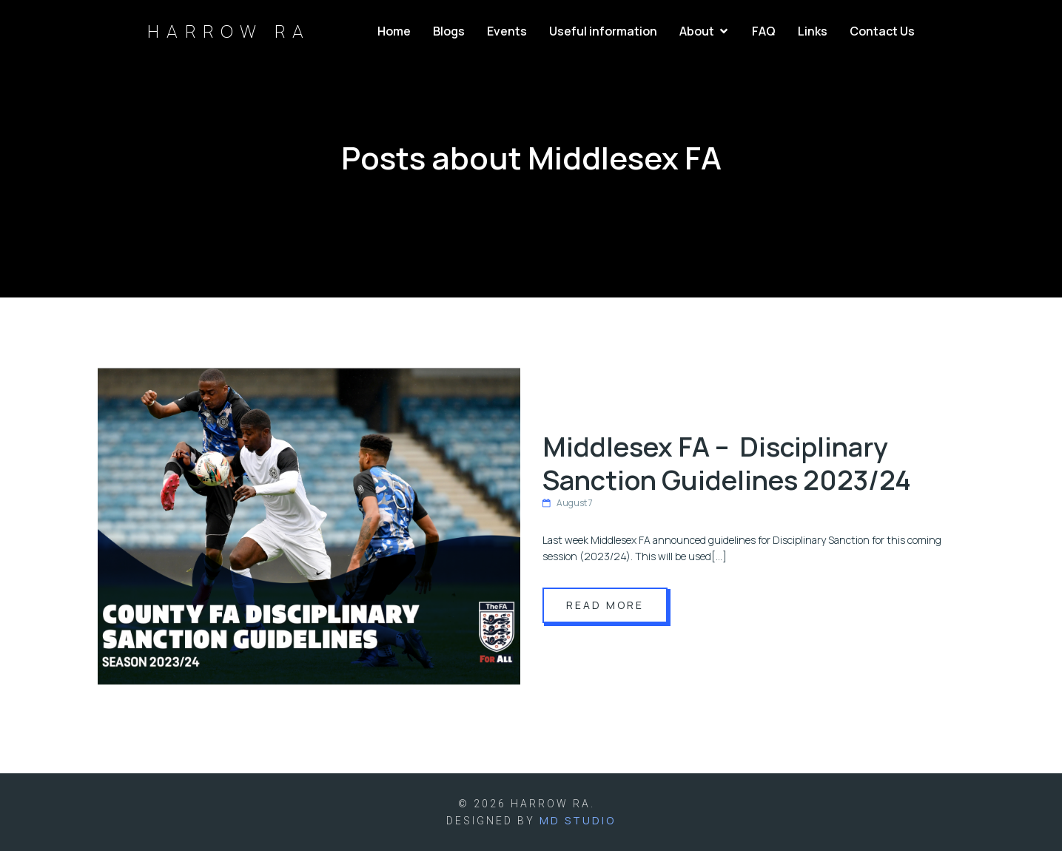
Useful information (603, 31)
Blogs (449, 31)
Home (394, 31)
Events (507, 31)
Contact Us (882, 31)
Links (812, 31)
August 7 (567, 503)
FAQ (764, 31)
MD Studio (578, 820)
